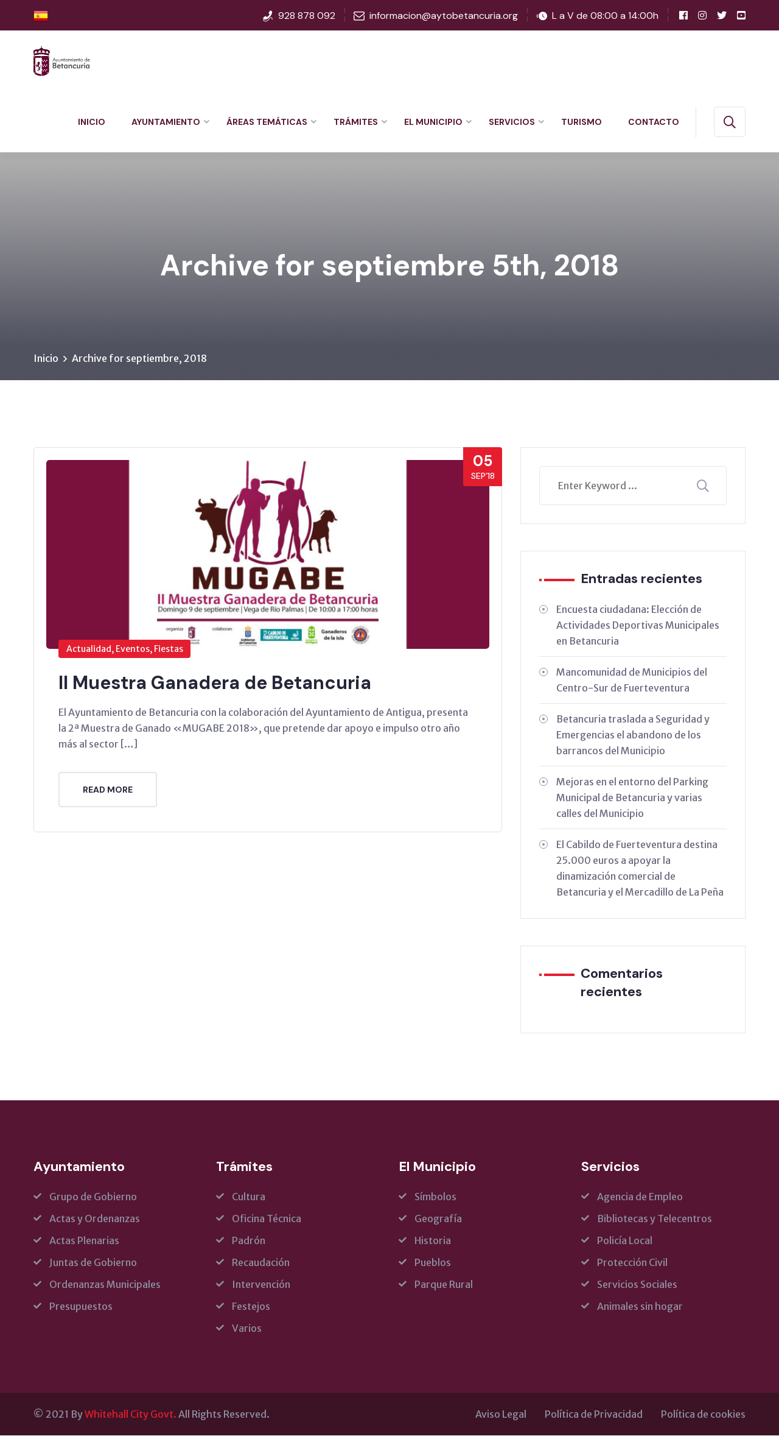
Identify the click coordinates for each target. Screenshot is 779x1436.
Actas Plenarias (84, 1241)
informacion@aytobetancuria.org (443, 15)
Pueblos (432, 1263)
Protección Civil (632, 1263)
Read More (108, 789)
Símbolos (435, 1197)
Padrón (248, 1241)
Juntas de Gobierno (93, 1263)
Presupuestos (81, 1307)
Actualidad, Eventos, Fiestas (124, 649)
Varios (247, 1329)
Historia (432, 1241)
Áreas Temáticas (266, 121)
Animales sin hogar (640, 1307)
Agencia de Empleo (640, 1197)
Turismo (581, 121)
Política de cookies (703, 1415)
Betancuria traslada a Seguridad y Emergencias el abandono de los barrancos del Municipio (633, 735)
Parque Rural (443, 1285)
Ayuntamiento (165, 121)
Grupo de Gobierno (93, 1197)
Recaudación (261, 1263)
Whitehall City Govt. (130, 1415)
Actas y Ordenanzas (94, 1219)
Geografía (438, 1219)
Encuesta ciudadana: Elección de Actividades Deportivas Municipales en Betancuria (637, 626)
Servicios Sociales (637, 1285)
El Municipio (433, 121)
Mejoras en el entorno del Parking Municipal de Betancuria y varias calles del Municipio (632, 798)
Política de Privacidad (594, 1415)
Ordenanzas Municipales (105, 1285)
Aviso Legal (500, 1415)
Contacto (653, 121)
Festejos (251, 1307)
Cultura (248, 1197)
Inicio (91, 121)
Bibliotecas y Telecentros (654, 1219)
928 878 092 (306, 15)
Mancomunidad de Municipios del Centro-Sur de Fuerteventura (631, 681)
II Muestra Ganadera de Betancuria (214, 683)
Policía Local (624, 1241)
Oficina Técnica (266, 1219)
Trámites (356, 121)
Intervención (261, 1285)
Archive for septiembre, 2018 (139, 359)
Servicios (512, 121)
